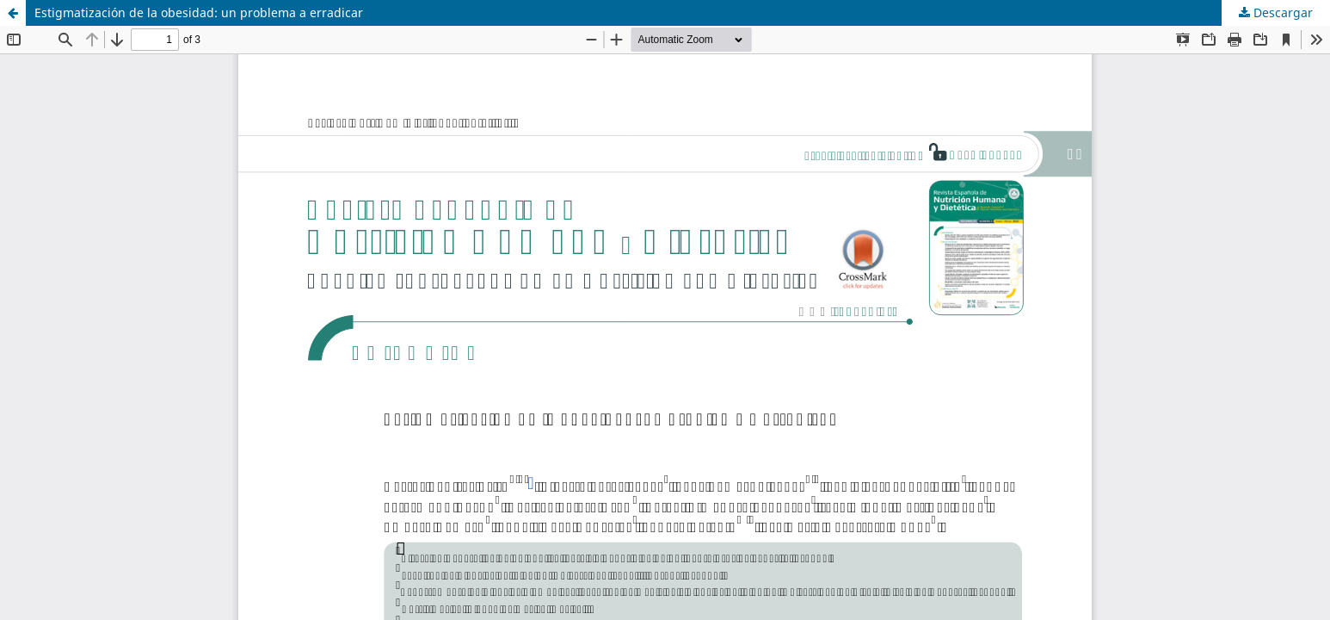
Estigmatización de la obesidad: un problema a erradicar (198, 12)
